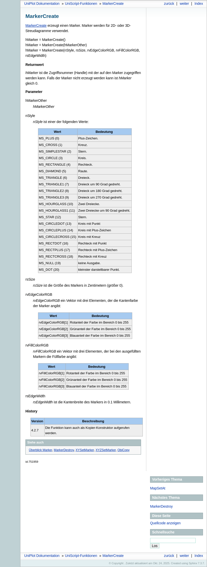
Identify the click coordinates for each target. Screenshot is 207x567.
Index (198, 4)
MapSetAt (157, 488)
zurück (169, 4)
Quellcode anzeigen (165, 523)
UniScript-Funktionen (81, 4)
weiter (184, 4)
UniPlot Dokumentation (41, 4)
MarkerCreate (113, 4)
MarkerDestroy (161, 506)
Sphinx (193, 563)
